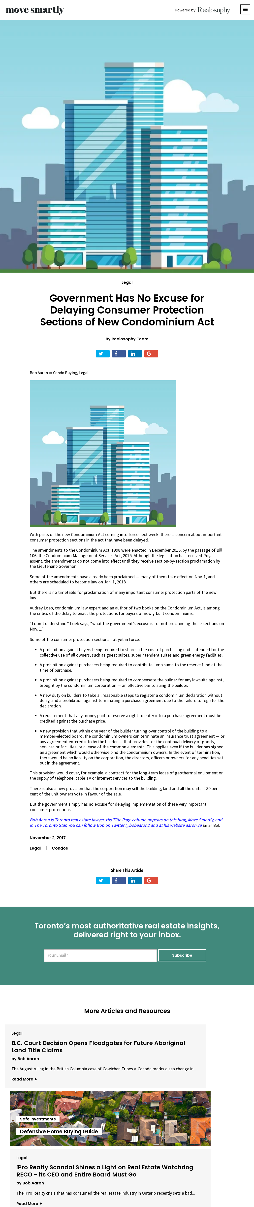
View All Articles (127, 1127)
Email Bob (212, 825)
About (65, 1179)
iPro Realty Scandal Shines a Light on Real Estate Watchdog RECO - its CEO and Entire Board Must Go (206, 1049)
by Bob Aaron (22, 1067)
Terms (110, 1179)
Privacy (128, 1179)
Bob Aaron (39, 372)
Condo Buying (67, 372)
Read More (21, 1098)
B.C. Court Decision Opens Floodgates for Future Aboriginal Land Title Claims (42, 1049)
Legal (127, 282)
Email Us (87, 1179)
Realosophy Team (130, 339)
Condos (60, 848)
